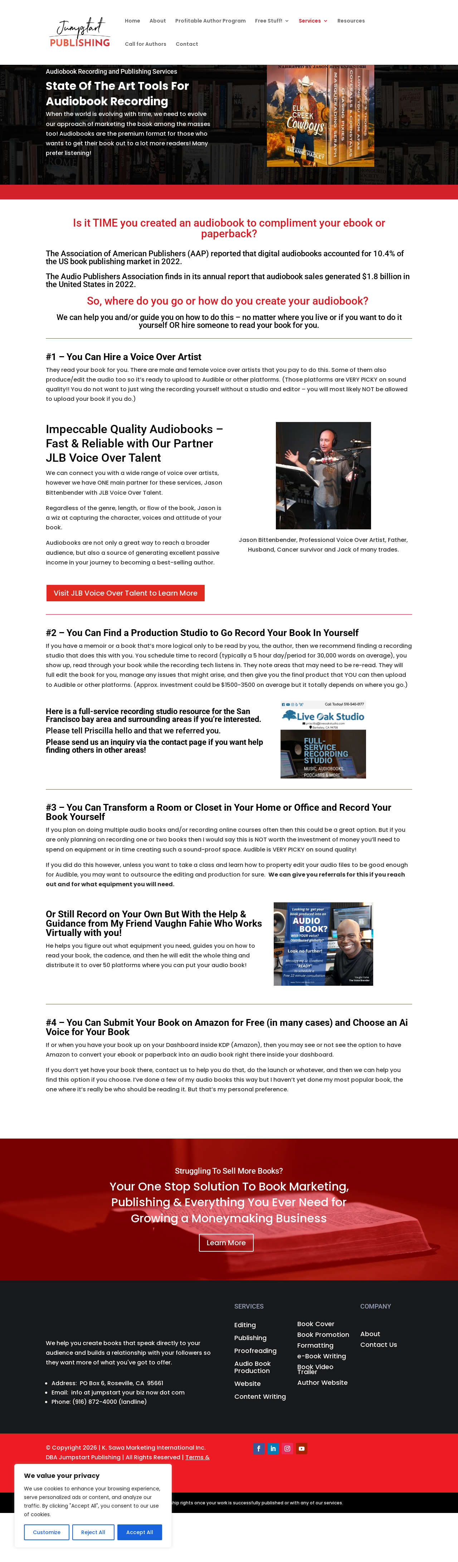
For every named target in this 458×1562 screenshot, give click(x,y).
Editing (245, 1325)
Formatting (315, 1346)
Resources (351, 21)
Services (310, 21)
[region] (93, 1506)
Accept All (139, 1532)
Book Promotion (323, 1335)
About (158, 21)
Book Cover (316, 1324)
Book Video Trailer (315, 1370)
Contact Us (378, 1345)
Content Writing (260, 1397)
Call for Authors (145, 45)
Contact (187, 45)
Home (132, 21)
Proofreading (255, 1351)
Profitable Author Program (210, 21)
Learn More (226, 1243)
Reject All (93, 1532)
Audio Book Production (252, 1367)
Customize (46, 1532)
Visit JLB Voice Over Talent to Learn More (126, 593)
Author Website (322, 1383)
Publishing (250, 1338)
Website (247, 1384)
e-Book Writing (321, 1357)
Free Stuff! (268, 21)
